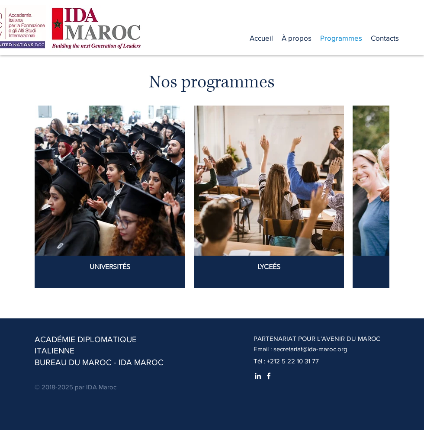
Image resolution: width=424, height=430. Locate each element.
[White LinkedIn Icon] (258, 376)
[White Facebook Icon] (268, 376)
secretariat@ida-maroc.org (310, 349)
